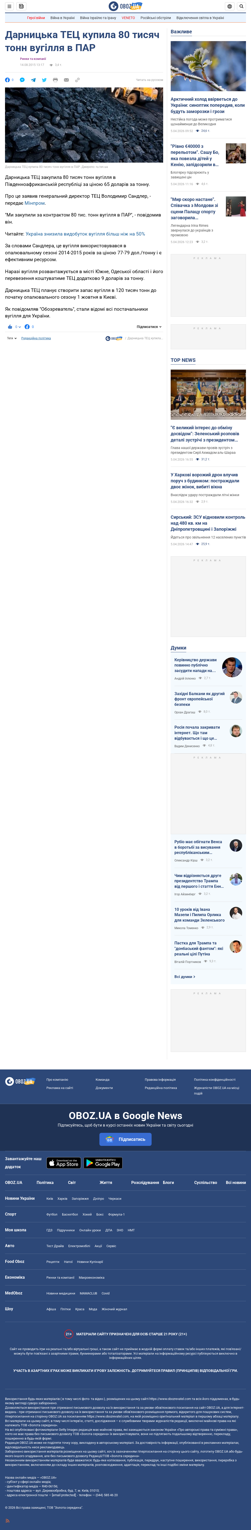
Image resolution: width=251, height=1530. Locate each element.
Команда (102, 1079)
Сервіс (111, 1246)
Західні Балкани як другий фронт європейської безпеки (199, 699)
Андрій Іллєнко (185, 678)
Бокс (100, 1214)
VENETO (128, 18)
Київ (49, 1198)
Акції (98, 1246)
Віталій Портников (187, 962)
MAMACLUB (88, 1293)
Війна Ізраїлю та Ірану (98, 18)
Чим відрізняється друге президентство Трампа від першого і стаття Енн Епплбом (197, 881)
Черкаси (114, 1198)
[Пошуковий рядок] (241, 6)
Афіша (51, 1309)
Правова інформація (160, 1079)
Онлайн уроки (90, 1230)
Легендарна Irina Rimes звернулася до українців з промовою (192, 230)
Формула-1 (116, 1214)
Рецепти (52, 1262)
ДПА (108, 1230)
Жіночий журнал (114, 1309)
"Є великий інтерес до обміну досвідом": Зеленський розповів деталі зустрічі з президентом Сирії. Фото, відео (205, 434)
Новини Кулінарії (90, 1262)
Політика (45, 1182)
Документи (104, 1088)
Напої (68, 1262)
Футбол (51, 1214)
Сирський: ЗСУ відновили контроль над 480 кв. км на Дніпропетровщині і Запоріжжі (208, 523)
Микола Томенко (186, 928)
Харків (62, 1198)
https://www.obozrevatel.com (170, 1399)
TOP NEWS (183, 360)
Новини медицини (60, 1293)
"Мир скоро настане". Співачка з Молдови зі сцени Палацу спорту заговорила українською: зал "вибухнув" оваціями (194, 209)
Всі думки (183, 976)
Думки (178, 648)
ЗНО (120, 1230)
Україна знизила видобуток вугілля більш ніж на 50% (85, 234)
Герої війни (36, 18)
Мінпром (35, 203)
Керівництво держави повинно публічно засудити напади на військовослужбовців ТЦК (195, 666)
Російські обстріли (156, 18)
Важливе (181, 32)
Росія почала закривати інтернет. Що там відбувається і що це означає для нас (197, 733)
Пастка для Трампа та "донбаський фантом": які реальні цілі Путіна (198, 948)
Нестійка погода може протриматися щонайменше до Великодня (201, 121)
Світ (72, 1182)
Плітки (65, 1309)
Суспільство (205, 1182)
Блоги (168, 1182)
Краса (79, 1309)
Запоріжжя (80, 1198)
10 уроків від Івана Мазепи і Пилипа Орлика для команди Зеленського (199, 915)
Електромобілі (79, 1246)
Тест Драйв (55, 1246)
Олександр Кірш (186, 860)
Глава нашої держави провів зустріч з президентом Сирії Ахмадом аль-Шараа (203, 450)
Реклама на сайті (59, 1088)
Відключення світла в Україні (200, 18)
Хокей (87, 1214)
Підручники (66, 1230)
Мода (93, 1309)
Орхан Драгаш (184, 712)
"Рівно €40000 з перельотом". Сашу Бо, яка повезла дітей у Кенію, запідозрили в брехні (195, 156)
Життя (106, 1182)
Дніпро (98, 1198)
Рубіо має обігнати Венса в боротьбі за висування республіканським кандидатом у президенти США (199, 847)
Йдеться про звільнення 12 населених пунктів (208, 537)
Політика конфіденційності (214, 1079)
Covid (105, 1293)
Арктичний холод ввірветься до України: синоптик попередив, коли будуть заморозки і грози (208, 105)
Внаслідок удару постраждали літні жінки (205, 495)
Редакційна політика (36, 338)
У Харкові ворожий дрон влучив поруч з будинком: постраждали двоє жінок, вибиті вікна (205, 481)
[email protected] (64, 1495)
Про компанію (57, 1079)
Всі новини (236, 1182)
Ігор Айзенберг (185, 894)
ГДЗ (49, 1230)
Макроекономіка (91, 1277)
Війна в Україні (62, 18)
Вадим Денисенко (187, 746)
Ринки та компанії (33, 59)
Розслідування (145, 1182)
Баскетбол (70, 1214)
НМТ (131, 1230)
